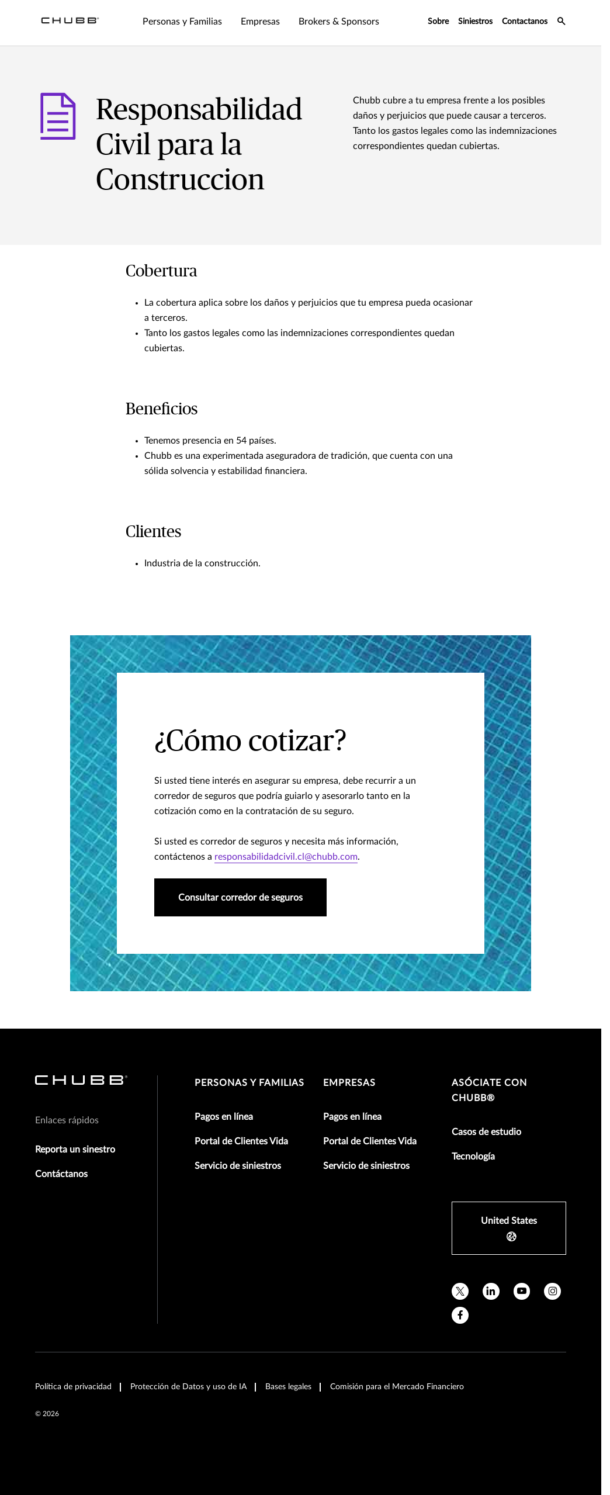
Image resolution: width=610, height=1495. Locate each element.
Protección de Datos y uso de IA (188, 1387)
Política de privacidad (73, 1387)
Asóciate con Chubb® (489, 1090)
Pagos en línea (224, 1117)
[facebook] (460, 1315)
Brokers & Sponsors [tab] (339, 21)
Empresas (349, 1083)
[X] (460, 1291)
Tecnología (473, 1156)
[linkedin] (491, 1291)
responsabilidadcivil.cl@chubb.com (286, 856)
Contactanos (524, 22)
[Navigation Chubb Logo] (70, 23)
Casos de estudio (486, 1132)
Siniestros (475, 22)
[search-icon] (561, 22)
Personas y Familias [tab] (182, 21)
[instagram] (552, 1291)
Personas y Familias (249, 1083)
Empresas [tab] (260, 21)
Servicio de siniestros (238, 1166)
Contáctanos (61, 1174)
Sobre (438, 22)
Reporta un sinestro (75, 1149)
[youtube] (522, 1291)
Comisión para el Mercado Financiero (397, 1387)
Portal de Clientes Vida (241, 1141)
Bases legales (288, 1387)
